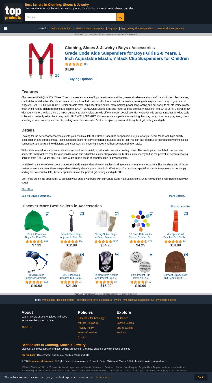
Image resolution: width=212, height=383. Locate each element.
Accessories (143, 47)
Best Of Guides (125, 322)
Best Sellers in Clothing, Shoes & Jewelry (57, 4)
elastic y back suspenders (90, 28)
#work (117, 299)
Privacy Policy (86, 327)
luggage (113, 28)
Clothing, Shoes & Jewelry (90, 47)
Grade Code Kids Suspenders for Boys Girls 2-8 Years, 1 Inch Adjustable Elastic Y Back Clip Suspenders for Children (127, 56)
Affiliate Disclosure (88, 322)
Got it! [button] (201, 377)
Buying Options (80, 79)
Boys (123, 47)
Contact (82, 337)
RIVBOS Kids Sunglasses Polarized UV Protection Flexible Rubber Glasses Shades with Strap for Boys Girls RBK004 (37, 276)
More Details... (177, 195)
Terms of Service (87, 332)
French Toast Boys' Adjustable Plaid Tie (71, 236)
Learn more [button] (102, 377)
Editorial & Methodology (91, 318)
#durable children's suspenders (94, 299)
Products (122, 332)
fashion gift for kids (61, 28)
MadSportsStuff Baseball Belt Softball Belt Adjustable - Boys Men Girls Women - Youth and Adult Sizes (175, 236)
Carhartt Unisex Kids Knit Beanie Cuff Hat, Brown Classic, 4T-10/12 (175, 276)
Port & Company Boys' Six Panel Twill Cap (36, 236)
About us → (28, 327)
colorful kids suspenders (170, 28)
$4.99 (69, 69)
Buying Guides (125, 327)
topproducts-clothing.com (41, 361)
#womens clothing (166, 299)
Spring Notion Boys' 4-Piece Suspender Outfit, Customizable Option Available (106, 236)
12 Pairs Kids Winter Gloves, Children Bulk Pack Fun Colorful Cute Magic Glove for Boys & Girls (141, 236)
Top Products (28, 355)
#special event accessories (139, 299)
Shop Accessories (180, 206)
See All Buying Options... (36, 195)
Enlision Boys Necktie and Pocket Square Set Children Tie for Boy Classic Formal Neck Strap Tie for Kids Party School (106, 276)
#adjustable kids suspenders (58, 299)
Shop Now (27, 189)
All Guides (122, 318)
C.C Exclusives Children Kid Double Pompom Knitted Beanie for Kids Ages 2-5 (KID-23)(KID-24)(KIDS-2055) (71, 276)
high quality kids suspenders (137, 28)
